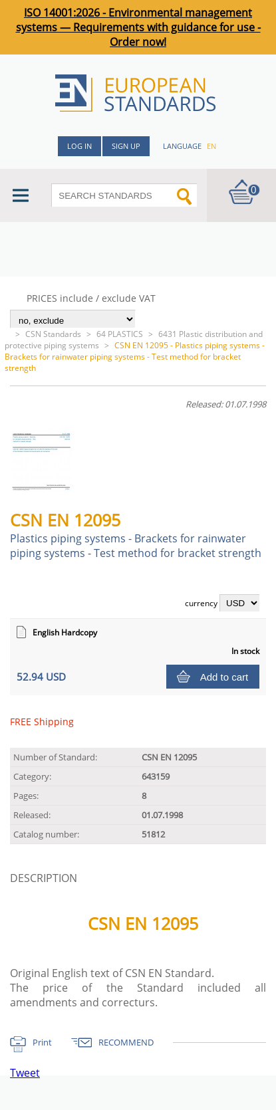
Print (42, 1042)
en (211, 146)
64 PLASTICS (119, 334)
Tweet (25, 1072)
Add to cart (224, 677)
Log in (79, 146)
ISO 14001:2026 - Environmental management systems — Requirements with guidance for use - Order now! (138, 27)
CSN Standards (53, 334)
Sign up (126, 146)
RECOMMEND (126, 1042)
